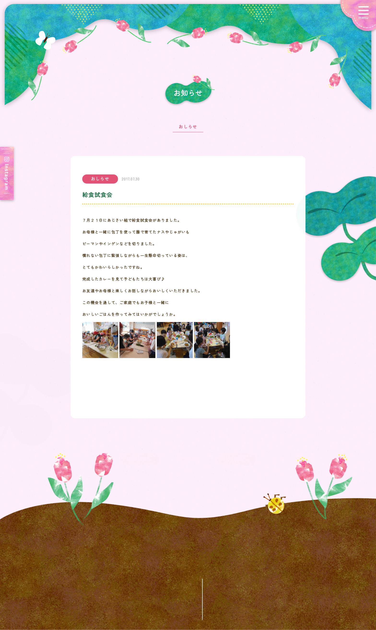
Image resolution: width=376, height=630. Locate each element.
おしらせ (188, 129)
